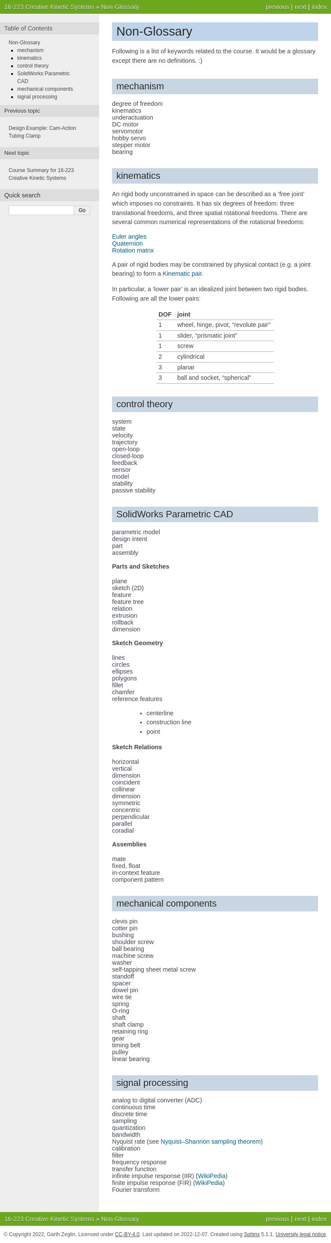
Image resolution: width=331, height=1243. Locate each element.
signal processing (37, 97)
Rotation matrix (133, 250)
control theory (33, 66)
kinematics (29, 58)
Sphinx (252, 1234)
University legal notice (300, 1234)
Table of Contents (28, 28)
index (319, 6)
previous (277, 6)
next (300, 6)
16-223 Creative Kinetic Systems (49, 6)
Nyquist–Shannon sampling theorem (211, 1141)
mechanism (30, 50)
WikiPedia (211, 1175)
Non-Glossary (120, 6)
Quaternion (127, 243)
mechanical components (45, 89)
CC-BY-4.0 (127, 1234)
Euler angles (129, 236)
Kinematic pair (182, 273)
